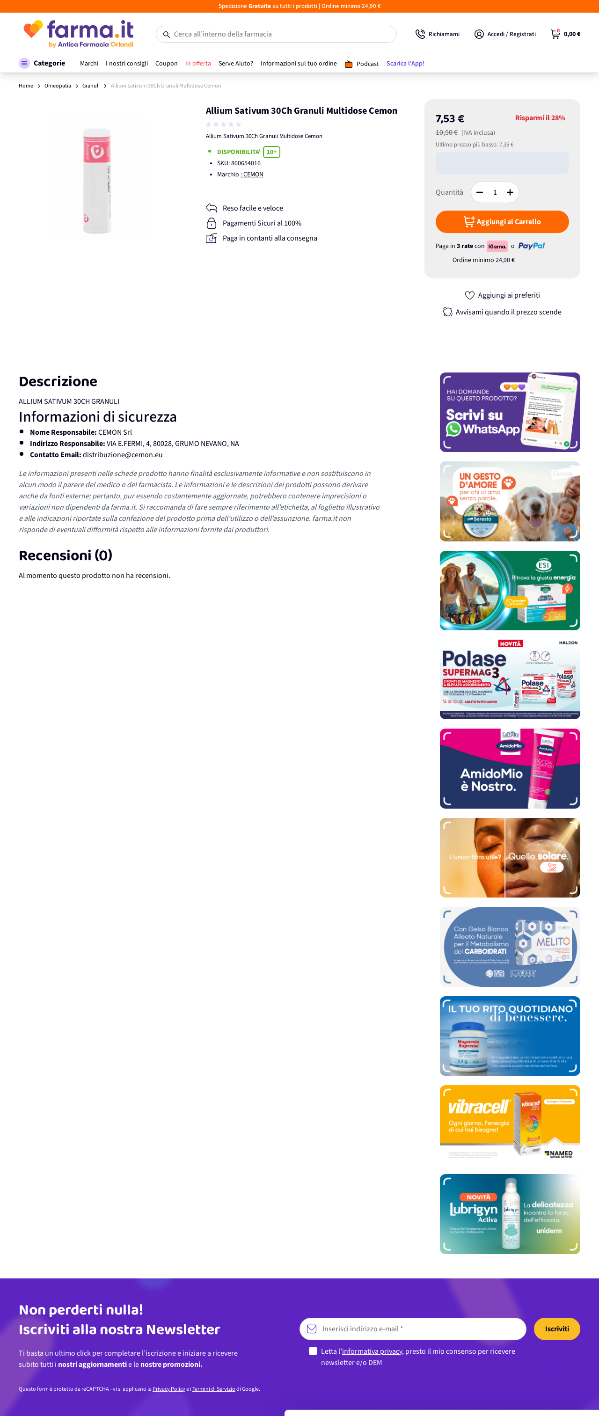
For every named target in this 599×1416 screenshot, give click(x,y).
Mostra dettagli (148, 1397)
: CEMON (252, 174)
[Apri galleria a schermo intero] (97, 177)
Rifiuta (521, 1379)
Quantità (449, 192)
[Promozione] (510, 412)
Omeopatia (57, 86)
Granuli (91, 86)
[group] (224, 124)
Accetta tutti (521, 1317)
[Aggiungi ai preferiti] (502, 295)
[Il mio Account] (505, 34)
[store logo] (78, 34)
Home (26, 86)
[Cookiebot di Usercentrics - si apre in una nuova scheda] (61, 1398)
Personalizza (521, 1348)
